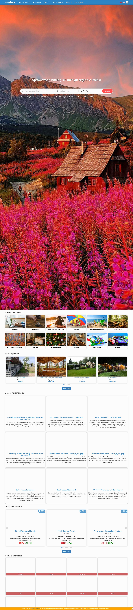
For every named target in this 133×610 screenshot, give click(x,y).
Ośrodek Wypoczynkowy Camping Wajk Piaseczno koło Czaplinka (25, 418)
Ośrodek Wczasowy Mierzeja (25, 531)
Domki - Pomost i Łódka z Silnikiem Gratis (51, 377)
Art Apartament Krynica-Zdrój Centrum (108, 531)
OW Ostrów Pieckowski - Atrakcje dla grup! (108, 490)
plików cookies (36, 608)
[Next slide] (125, 370)
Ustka (112, 593)
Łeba (20, 593)
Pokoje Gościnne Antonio (66, 531)
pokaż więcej (66, 388)
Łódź (51, 593)
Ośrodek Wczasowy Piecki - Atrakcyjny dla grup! (66, 454)
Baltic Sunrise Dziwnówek (25, 490)
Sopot (82, 593)
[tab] (63, 384)
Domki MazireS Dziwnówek (66, 490)
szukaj (107, 91)
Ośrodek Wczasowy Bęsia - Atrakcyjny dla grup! (108, 454)
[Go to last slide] (7, 370)
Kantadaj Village (112, 377)
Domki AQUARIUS (20, 377)
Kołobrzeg (82, 574)
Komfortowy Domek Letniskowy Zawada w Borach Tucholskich (25, 454)
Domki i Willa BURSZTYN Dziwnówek (108, 417)
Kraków (112, 574)
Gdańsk (20, 574)
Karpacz (51, 574)
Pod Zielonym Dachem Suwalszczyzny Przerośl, (66, 417)
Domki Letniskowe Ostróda (81, 377)
